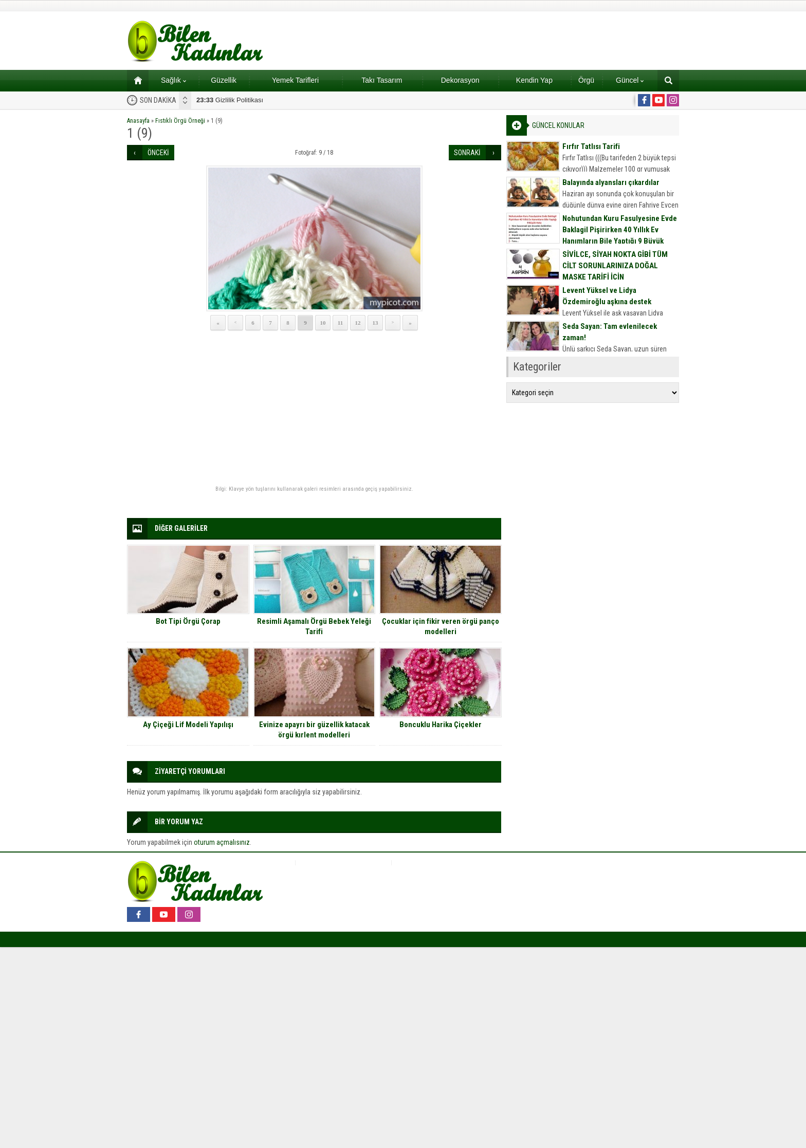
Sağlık (173, 80)
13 (375, 323)
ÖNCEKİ (158, 153)
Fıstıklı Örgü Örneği (180, 120)
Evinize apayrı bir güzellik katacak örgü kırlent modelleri (314, 729)
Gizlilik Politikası (229, 100)
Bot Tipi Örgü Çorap (188, 621)
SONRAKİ (467, 153)
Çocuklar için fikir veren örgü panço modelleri (440, 626)
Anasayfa (138, 120)
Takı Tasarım (381, 80)
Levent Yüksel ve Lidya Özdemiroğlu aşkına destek (606, 296)
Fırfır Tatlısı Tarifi (591, 146)
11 (340, 323)
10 (323, 323)
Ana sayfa (134, 80)
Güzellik (223, 80)
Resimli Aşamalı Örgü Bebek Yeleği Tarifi (314, 626)
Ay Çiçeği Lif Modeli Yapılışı (188, 724)
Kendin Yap (534, 80)
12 (358, 323)
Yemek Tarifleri (295, 80)
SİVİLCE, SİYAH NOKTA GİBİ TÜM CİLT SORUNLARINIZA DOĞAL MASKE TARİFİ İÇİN (615, 266)
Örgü (586, 80)
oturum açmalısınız (222, 842)
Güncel (630, 80)
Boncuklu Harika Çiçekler (440, 724)
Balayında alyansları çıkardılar (611, 182)
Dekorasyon (460, 80)
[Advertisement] (314, 408)
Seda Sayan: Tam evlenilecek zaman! (609, 332)
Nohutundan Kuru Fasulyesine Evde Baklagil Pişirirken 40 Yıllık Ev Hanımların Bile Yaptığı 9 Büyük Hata (619, 235)
